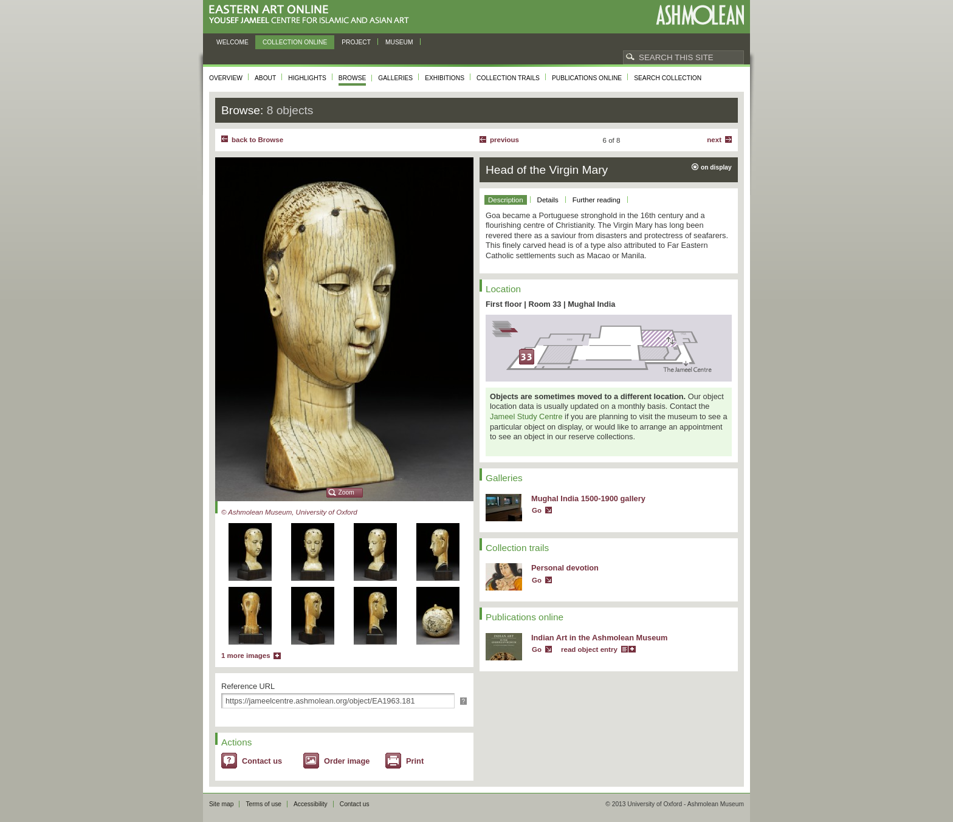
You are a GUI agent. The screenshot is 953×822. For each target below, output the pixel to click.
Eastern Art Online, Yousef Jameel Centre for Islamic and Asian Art (312, 15)
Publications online (587, 78)
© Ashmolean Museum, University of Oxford (289, 512)
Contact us (262, 760)
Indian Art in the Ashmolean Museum (599, 637)
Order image (347, 760)
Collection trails (508, 78)
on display (716, 167)
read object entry (589, 649)
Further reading (597, 200)
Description (505, 200)
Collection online (295, 42)
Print (415, 760)
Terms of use (263, 804)
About (265, 78)
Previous (504, 139)
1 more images (245, 655)
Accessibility (311, 804)
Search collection (667, 78)
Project (356, 42)
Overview (226, 78)
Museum (399, 42)
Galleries (395, 78)
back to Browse (257, 139)
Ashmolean (700, 15)
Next (714, 139)
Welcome (232, 42)
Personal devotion (565, 567)
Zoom (346, 492)
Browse (352, 78)
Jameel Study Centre (526, 416)
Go (537, 510)
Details (548, 200)
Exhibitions (444, 78)
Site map (221, 804)
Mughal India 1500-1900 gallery (588, 498)
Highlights (307, 78)
